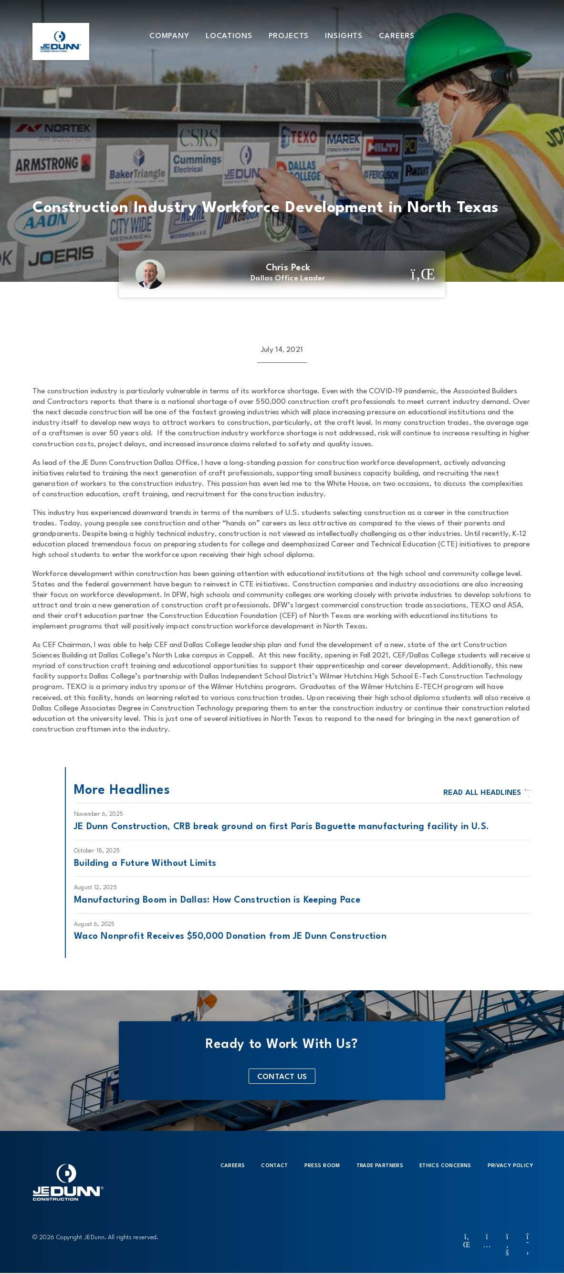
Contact (274, 1166)
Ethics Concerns (445, 1166)
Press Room (322, 1166)
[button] (169, 36)
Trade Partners (379, 1166)
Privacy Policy (510, 1166)
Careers (232, 1166)
